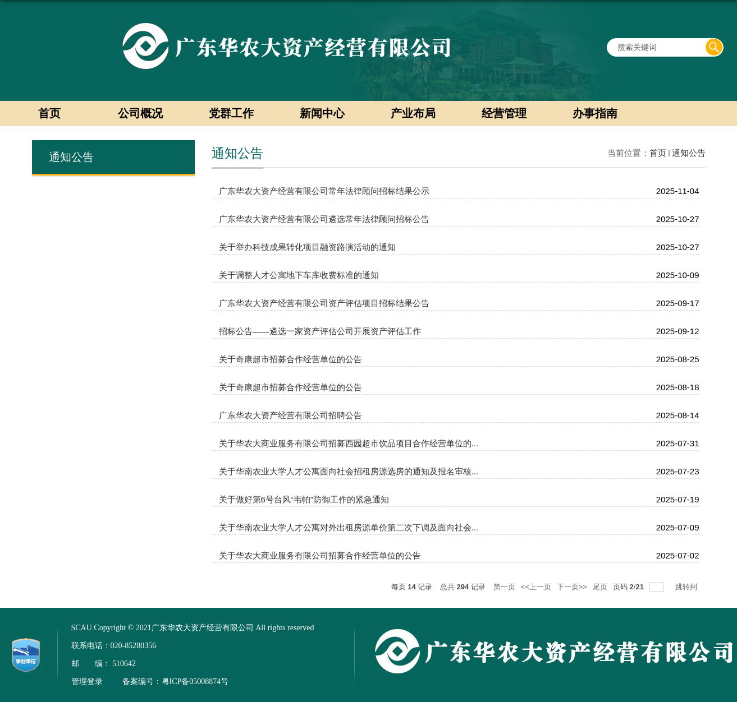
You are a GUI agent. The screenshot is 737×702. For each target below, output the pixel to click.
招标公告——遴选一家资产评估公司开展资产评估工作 (320, 331)
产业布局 (413, 113)
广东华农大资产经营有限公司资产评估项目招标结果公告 (324, 303)
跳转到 (687, 587)
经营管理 (504, 113)
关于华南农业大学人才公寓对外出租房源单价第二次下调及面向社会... (349, 527)
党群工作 (231, 113)
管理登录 (87, 681)
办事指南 (595, 113)
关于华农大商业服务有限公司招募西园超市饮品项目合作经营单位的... (349, 443)
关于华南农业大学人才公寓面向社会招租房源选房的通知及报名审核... (349, 471)
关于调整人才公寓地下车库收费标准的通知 (299, 275)
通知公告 (689, 153)
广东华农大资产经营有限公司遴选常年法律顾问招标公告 (324, 219)
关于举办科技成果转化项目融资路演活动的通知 (307, 247)
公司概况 (140, 113)
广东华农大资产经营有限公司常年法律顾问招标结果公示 (324, 191)
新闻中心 (322, 113)
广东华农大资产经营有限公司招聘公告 (290, 415)
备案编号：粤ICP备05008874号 (175, 681)
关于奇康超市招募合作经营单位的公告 (290, 359)
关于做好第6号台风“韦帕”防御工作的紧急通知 (304, 499)
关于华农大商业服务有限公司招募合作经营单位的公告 (320, 555)
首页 (49, 113)
